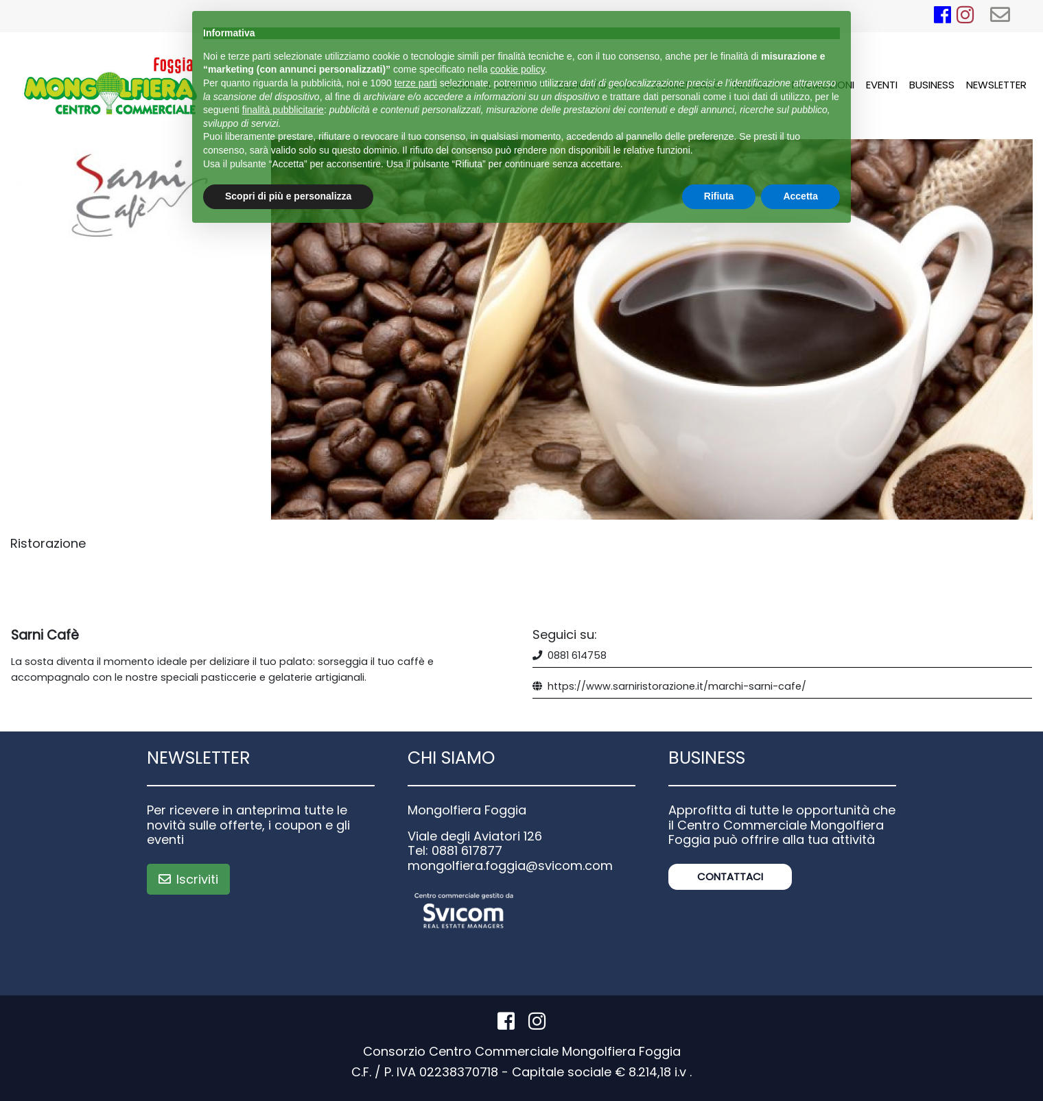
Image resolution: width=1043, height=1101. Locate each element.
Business (931, 84)
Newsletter (996, 84)
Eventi (882, 84)
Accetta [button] (800, 196)
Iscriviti (188, 879)
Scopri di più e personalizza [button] (288, 196)
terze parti (416, 82)
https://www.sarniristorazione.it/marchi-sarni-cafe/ (677, 686)
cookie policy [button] (518, 69)
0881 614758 (577, 655)
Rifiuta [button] (719, 196)
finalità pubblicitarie (283, 109)
